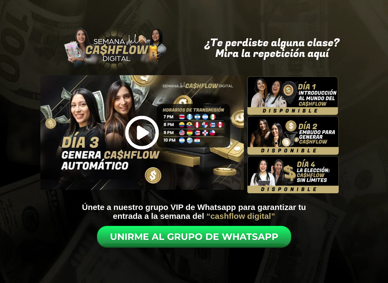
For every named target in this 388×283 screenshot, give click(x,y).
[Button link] (194, 237)
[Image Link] (293, 96)
